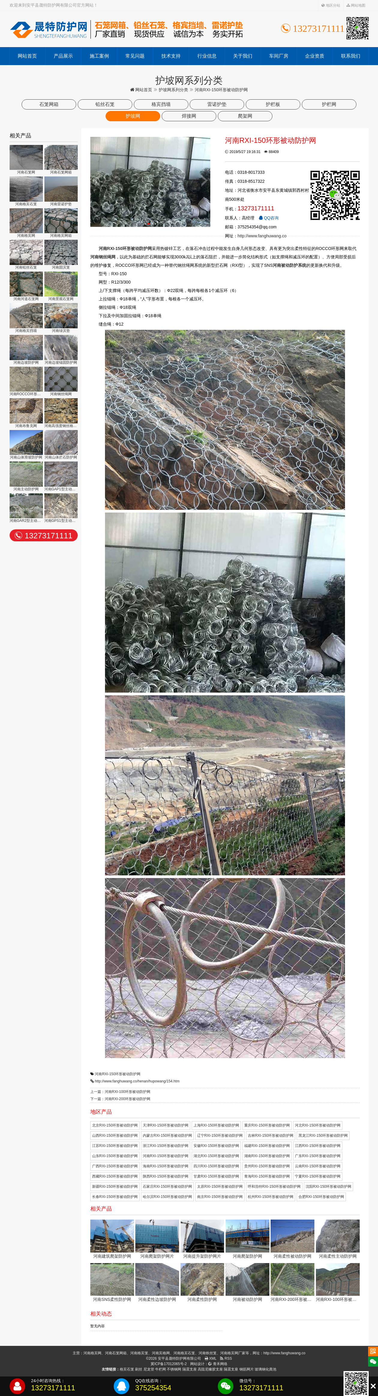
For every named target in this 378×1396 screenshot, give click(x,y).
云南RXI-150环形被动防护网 (317, 1166)
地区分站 (330, 5)
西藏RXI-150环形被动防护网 (115, 1176)
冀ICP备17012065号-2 (169, 1364)
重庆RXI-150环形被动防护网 (267, 1125)
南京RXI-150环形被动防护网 (220, 1197)
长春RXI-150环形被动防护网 (115, 1197)
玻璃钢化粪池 (265, 1369)
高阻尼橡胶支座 (210, 1369)
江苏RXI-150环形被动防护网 (115, 1146)
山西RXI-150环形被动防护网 (115, 1135)
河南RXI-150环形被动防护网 (117, 1074)
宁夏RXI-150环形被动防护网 (317, 1176)
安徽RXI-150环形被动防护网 (216, 1146)
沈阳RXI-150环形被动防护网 (328, 1186)
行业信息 (207, 56)
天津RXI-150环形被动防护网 (165, 1125)
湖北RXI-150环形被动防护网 (216, 1156)
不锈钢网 (174, 1369)
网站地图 (355, 5)
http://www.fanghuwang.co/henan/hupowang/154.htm (137, 1081)
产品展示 (63, 56)
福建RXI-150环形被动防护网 (267, 1146)
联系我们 (350, 56)
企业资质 (314, 56)
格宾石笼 (127, 1369)
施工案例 (99, 56)
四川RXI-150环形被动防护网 (216, 1166)
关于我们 (242, 56)
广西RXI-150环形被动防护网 (115, 1166)
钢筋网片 (246, 1369)
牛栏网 (160, 1369)
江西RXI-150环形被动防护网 (317, 1146)
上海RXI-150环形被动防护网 (216, 1125)
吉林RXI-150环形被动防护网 (270, 1135)
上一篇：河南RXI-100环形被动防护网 (120, 1092)
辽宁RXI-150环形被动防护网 (220, 1135)
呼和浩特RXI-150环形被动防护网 (274, 1186)
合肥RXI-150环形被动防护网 (321, 1197)
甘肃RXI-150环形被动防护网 (216, 1176)
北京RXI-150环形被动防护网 (115, 1125)
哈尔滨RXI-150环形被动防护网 (167, 1197)
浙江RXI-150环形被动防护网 (165, 1146)
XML (211, 1358)
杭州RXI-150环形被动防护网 (270, 1197)
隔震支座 (189, 1369)
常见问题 (135, 56)
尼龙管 (148, 1369)
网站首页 (27, 56)
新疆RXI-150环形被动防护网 (115, 1186)
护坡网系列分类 (173, 89)
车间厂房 (278, 56)
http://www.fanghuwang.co (262, 235)
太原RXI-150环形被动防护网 (220, 1186)
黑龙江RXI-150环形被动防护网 (323, 1135)
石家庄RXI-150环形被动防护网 (167, 1186)
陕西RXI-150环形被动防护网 (165, 1176)
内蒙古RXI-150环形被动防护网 (167, 1135)
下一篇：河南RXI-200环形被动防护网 (120, 1099)
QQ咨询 (269, 217)
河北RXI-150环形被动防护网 (317, 1125)
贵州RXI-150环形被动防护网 (267, 1166)
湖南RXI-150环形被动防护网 (267, 1156)
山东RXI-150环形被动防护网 (115, 1156)
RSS (226, 1358)
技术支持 (171, 56)
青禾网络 (217, 1364)
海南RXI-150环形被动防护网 (165, 1166)
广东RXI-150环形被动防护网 (317, 1156)
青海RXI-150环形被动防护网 (267, 1176)
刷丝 (138, 1369)
